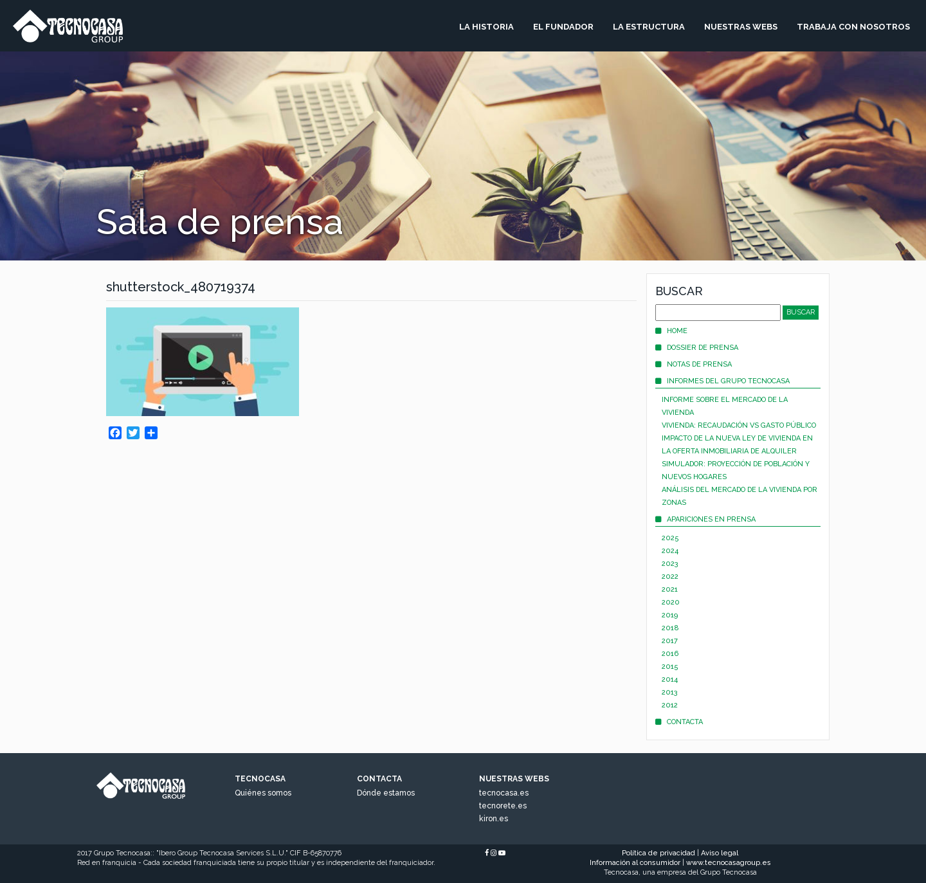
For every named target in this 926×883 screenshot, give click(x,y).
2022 (670, 576)
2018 (670, 628)
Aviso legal (719, 853)
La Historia (486, 27)
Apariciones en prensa (705, 519)
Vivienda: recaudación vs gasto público (739, 425)
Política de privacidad (658, 853)
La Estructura (649, 27)
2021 (670, 589)
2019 (670, 615)
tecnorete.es (503, 805)
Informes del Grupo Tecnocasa (722, 381)
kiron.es (493, 818)
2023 (670, 564)
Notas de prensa (693, 364)
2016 (670, 654)
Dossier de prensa (696, 347)
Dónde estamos (386, 792)
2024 (670, 551)
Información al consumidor (635, 863)
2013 (670, 692)
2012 (670, 705)
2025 (670, 538)
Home (671, 331)
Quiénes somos (263, 792)
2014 (670, 679)
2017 (670, 641)
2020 (671, 602)
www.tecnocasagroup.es (728, 863)
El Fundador (563, 27)
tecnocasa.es (504, 792)
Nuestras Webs (740, 27)
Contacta (679, 722)
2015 (670, 666)
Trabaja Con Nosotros (853, 27)
